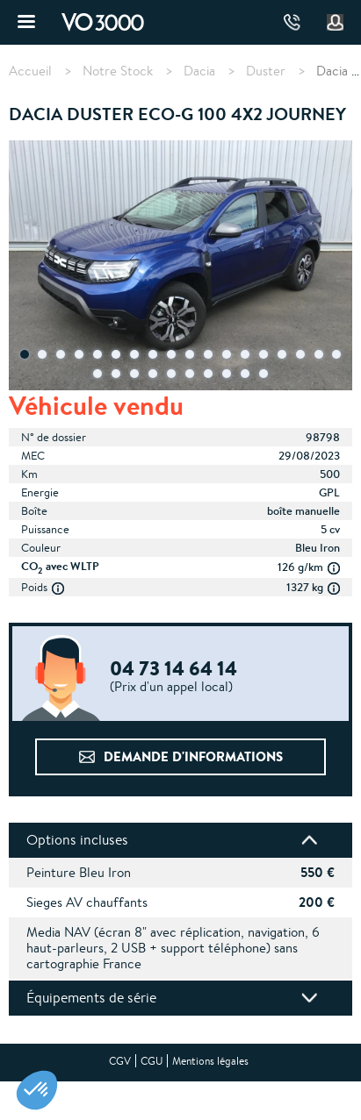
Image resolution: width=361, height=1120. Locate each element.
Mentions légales (210, 1060)
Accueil (30, 71)
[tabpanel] (180, 267)
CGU (151, 1060)
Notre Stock (118, 71)
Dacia (199, 71)
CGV (120, 1060)
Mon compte (335, 23)
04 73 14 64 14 (292, 22)
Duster (265, 71)
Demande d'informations (193, 756)
